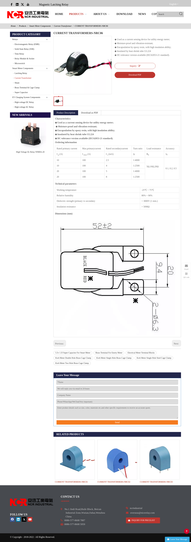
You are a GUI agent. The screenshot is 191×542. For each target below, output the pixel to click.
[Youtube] (28, 4)
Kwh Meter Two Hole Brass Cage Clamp (72, 363)
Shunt (17, 83)
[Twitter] (22, 4)
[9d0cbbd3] (31, 502)
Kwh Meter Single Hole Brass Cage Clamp (113, 358)
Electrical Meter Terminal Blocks (141, 353)
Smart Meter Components (22, 68)
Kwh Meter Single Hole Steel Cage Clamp (154, 358)
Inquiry (135, 66)
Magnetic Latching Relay (53, 4)
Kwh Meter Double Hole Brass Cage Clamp (73, 358)
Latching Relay (21, 73)
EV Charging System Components (26, 97)
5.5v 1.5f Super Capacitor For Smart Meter (72, 353)
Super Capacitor (21, 92)
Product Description (66, 112)
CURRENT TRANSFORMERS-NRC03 (156, 482)
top (186, 531)
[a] (65, 501)
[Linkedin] (17, 4)
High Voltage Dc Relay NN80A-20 (30, 152)
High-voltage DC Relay (24, 102)
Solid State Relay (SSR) (24, 49)
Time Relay (19, 54)
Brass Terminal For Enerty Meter (109, 353)
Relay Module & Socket (24, 59)
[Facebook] (11, 4)
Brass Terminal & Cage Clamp (27, 88)
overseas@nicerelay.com (142, 512)
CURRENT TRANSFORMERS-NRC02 (113, 482)
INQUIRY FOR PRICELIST (141, 520)
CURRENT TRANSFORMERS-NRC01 (71, 482)
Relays (15, 39)
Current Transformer (23, 78)
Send (117, 422)
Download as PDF (89, 112)
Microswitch (20, 63)
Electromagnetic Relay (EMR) (27, 44)
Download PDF (135, 75)
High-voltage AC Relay (24, 107)
